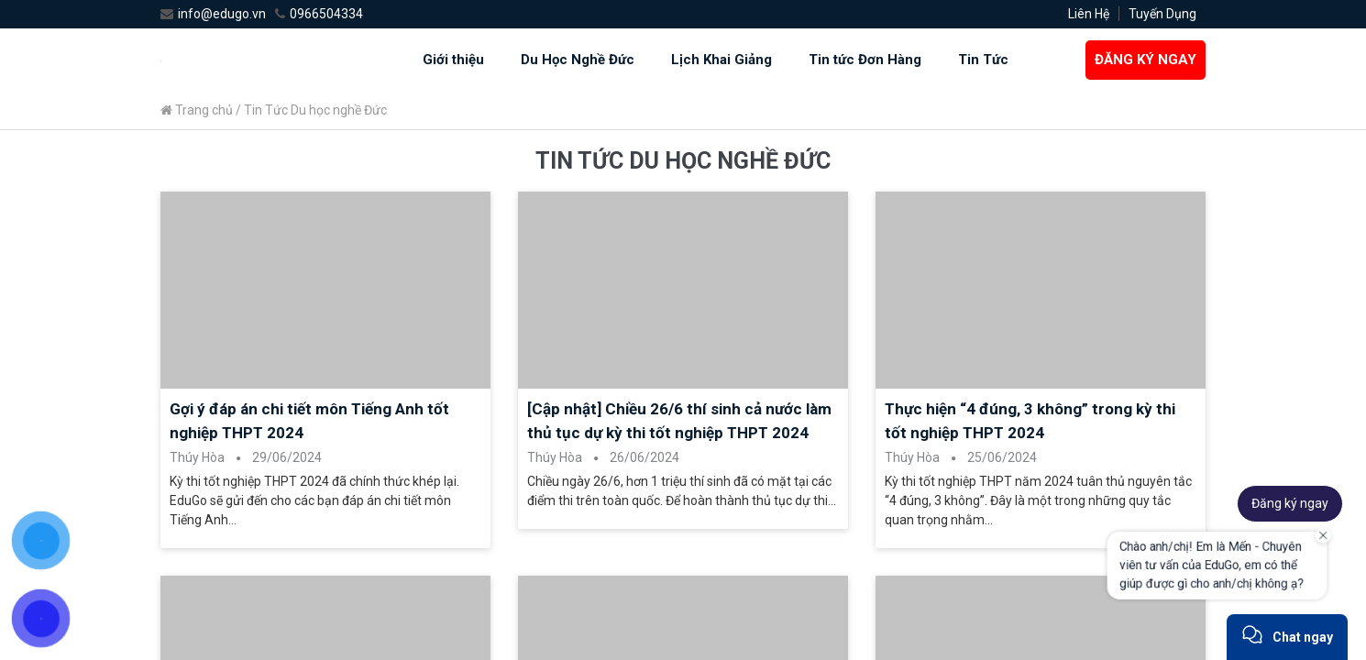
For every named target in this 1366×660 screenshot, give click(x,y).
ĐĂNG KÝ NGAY (1145, 59)
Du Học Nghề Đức (577, 59)
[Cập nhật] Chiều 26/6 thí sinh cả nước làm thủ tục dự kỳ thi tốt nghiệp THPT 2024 (679, 421)
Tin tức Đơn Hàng (865, 59)
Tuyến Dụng (1162, 13)
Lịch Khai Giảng (721, 59)
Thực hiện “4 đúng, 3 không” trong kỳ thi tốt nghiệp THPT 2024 (1030, 421)
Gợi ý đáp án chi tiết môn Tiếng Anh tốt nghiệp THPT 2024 (309, 421)
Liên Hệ (1088, 13)
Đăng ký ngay (1289, 503)
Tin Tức (983, 59)
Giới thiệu (453, 59)
